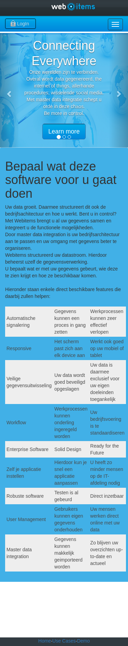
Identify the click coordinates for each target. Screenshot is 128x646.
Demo (83, 641)
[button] (9, 90)
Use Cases (63, 641)
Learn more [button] (64, 131)
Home (44, 641)
